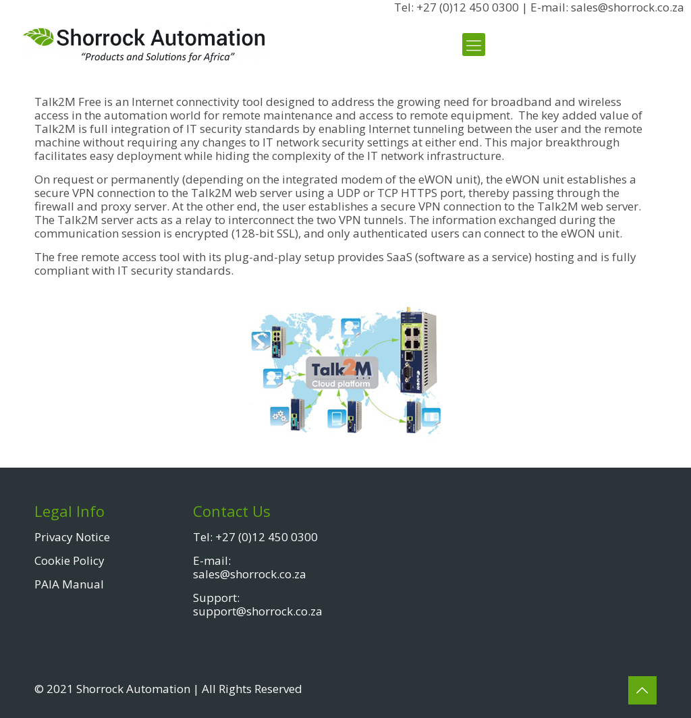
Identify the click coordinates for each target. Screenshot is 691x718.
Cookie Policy (69, 560)
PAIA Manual (69, 584)
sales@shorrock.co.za (249, 574)
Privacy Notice (72, 537)
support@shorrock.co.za (258, 611)
